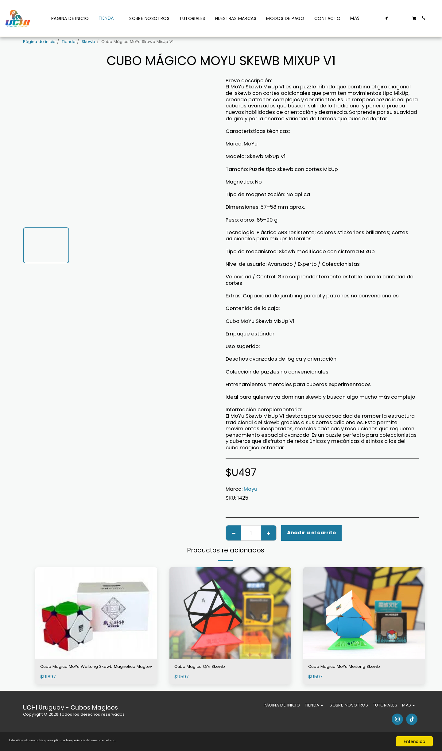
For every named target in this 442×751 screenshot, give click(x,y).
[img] (96, 612)
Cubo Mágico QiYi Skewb (205, 667)
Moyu (250, 489)
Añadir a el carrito (311, 532)
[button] (386, 18)
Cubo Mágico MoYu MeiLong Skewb (352, 667)
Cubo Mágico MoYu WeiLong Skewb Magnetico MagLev (85, 671)
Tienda (69, 42)
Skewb (88, 42)
